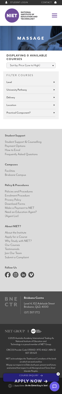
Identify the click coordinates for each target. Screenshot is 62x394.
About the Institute (15, 232)
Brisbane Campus (15, 175)
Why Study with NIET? (18, 241)
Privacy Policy (13, 199)
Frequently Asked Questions (21, 154)
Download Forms (15, 204)
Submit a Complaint (17, 257)
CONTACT (49, 2)
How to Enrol (12, 150)
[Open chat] (54, 386)
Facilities (10, 171)
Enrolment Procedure (17, 195)
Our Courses (12, 245)
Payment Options (15, 146)
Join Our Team (13, 253)
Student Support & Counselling (23, 142)
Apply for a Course (16, 237)
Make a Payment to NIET (19, 208)
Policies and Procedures (19, 191)
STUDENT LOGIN (16, 2)
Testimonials (12, 249)
